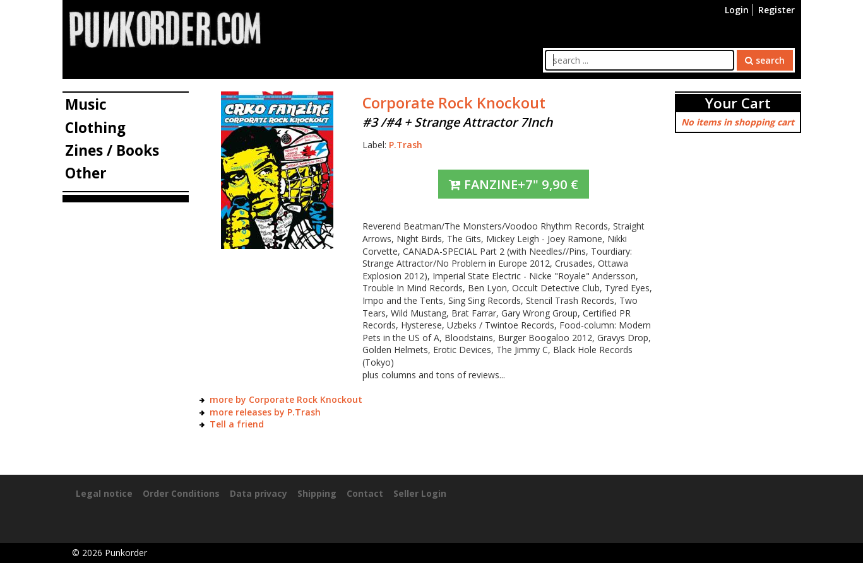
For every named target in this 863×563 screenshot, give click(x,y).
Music (86, 104)
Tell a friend (237, 424)
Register (776, 10)
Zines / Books (112, 150)
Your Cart (738, 103)
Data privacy (258, 493)
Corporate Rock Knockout (453, 103)
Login (737, 10)
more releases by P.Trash (265, 412)
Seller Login (419, 493)
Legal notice (104, 493)
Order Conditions (181, 493)
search (765, 60)
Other (86, 173)
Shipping (316, 493)
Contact (365, 493)
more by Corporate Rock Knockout (286, 399)
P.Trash (405, 145)
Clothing (95, 127)
